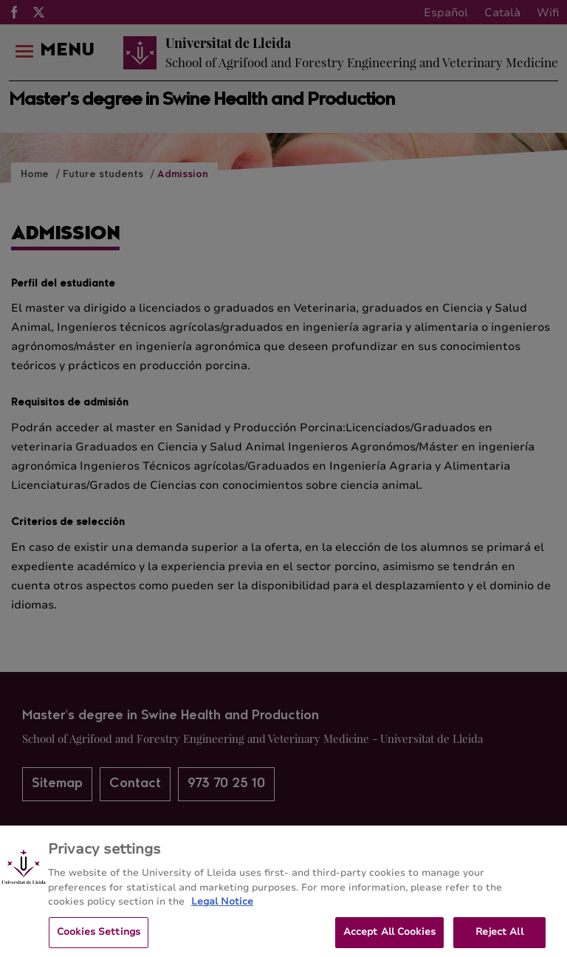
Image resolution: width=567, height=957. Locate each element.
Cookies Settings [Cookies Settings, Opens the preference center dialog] (98, 937)
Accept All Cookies (389, 937)
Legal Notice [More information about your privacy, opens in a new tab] (222, 907)
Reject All (499, 937)
